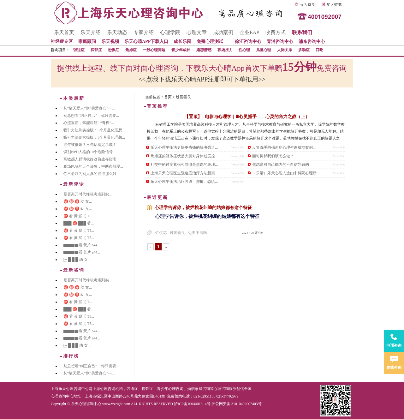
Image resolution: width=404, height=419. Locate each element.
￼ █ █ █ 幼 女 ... (77, 259)
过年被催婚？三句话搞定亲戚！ (89, 144)
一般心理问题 (154, 50)
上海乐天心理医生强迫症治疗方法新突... (184, 173)
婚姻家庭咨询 (198, 388)
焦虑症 (131, 50)
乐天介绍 (90, 32)
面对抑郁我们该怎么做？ (273, 156)
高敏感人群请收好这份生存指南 (89, 159)
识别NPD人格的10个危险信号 (88, 152)
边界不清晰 (197, 232)
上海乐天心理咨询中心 (70, 388)
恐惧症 (113, 50)
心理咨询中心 (62, 396)
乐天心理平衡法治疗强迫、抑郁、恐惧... (184, 181)
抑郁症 (96, 50)
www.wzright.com (116, 404)
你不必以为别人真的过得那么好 (89, 173)
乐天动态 (117, 32)
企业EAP (249, 32)
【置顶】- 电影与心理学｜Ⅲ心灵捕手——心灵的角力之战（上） (246, 116)
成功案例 (223, 32)
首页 (168, 97)
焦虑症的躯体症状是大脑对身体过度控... (184, 156)
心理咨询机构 (111, 388)
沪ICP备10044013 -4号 (192, 404)
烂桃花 (161, 232)
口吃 (319, 50)
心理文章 (197, 32)
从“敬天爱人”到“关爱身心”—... (89, 108)
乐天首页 (64, 32)
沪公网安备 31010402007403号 (236, 404)
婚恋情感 (203, 50)
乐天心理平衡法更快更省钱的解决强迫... (184, 147)
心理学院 (170, 32)
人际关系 (284, 50)
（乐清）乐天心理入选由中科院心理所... (285, 173)
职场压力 (225, 50)
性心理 (244, 50)
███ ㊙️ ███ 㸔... (78, 223)
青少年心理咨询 (170, 388)
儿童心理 (263, 50)
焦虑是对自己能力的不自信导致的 (280, 164)
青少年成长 (180, 50)
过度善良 (177, 232)
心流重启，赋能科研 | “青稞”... (88, 123)
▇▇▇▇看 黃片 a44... (81, 245)
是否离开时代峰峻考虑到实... (87, 194)
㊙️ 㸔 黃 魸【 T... (77, 216)
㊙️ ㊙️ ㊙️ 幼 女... (77, 201)
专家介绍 (144, 32)
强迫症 (79, 50)
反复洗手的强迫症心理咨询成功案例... (284, 147)
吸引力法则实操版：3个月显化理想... (94, 130)
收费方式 (275, 32)
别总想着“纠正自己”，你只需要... (91, 115)
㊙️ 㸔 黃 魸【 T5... (78, 230)
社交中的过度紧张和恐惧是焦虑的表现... (184, 164)
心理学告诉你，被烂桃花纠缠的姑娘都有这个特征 (203, 207)
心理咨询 (221, 388)
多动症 (304, 50)
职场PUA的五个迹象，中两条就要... (93, 166)
